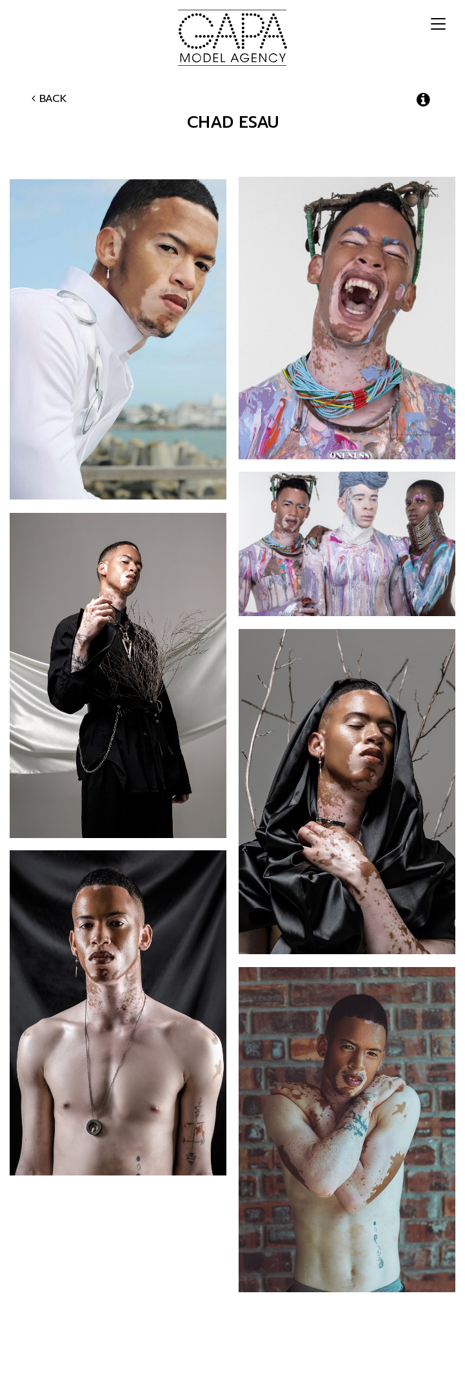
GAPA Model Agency (232, 37)
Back (49, 98)
